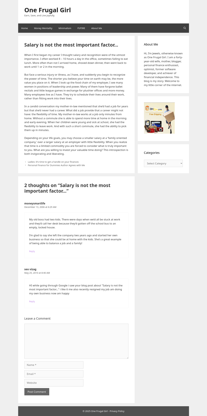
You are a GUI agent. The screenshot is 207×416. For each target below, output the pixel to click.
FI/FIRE (81, 28)
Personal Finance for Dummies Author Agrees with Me (56, 165)
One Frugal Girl (47, 10)
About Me (96, 28)
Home (24, 28)
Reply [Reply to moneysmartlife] (32, 251)
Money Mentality (43, 28)
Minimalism (65, 28)
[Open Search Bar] (184, 28)
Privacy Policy (117, 411)
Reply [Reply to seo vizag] (32, 301)
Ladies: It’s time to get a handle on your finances (53, 161)
